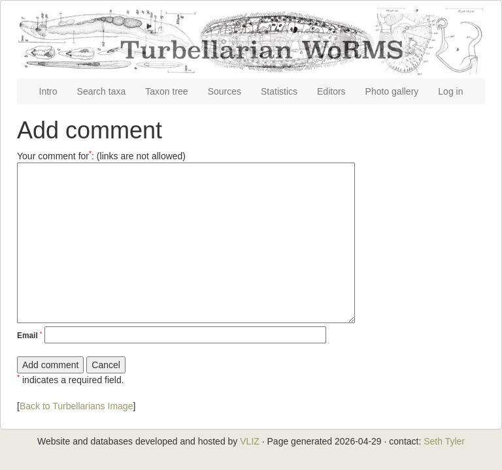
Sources (224, 91)
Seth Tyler (444, 441)
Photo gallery (392, 91)
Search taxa (101, 91)
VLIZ (249, 441)
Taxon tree (166, 91)
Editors (331, 91)
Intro (48, 91)
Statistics (279, 91)
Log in (450, 91)
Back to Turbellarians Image (76, 406)
